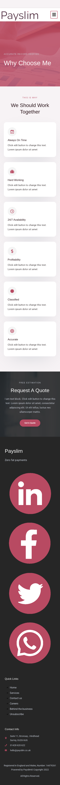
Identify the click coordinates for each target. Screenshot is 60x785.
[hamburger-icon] (54, 15)
